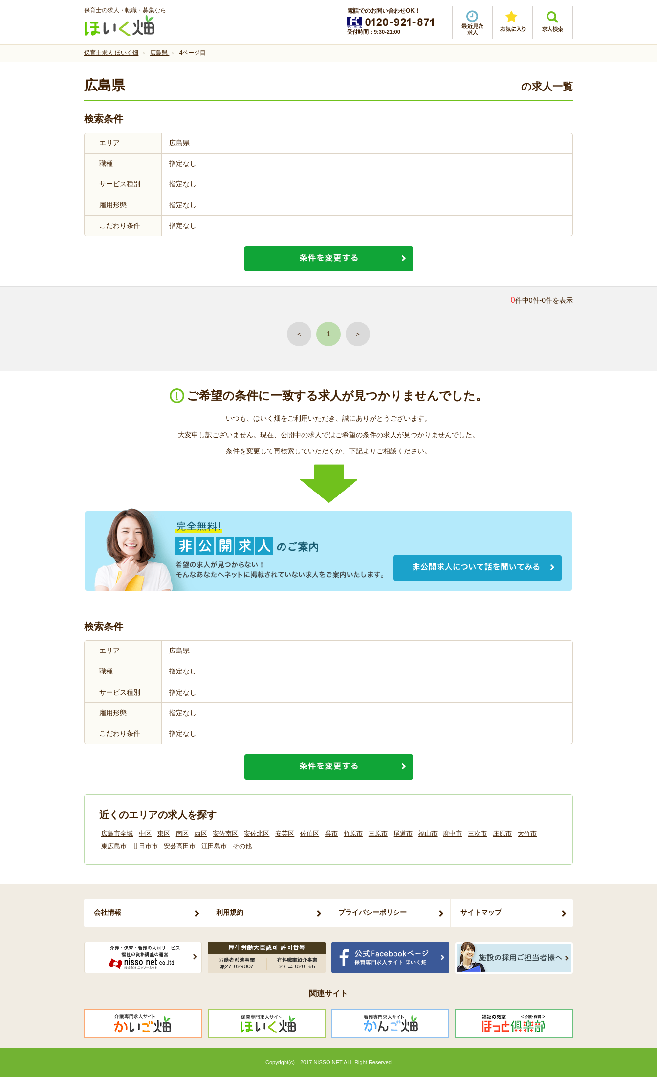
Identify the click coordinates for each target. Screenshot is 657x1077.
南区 (182, 833)
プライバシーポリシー (372, 912)
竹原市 (353, 833)
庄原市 (502, 833)
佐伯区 (309, 833)
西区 (201, 833)
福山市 (428, 833)
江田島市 (214, 846)
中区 (145, 833)
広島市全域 (117, 833)
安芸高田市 (180, 846)
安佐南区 (225, 833)
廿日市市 (145, 846)
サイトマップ (481, 912)
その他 (242, 846)
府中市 (452, 833)
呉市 (331, 833)
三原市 (378, 833)
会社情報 (107, 912)
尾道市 (403, 833)
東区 (163, 833)
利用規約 (229, 912)
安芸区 (284, 833)
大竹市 (527, 833)
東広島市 (114, 846)
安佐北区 (256, 833)
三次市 (477, 833)
